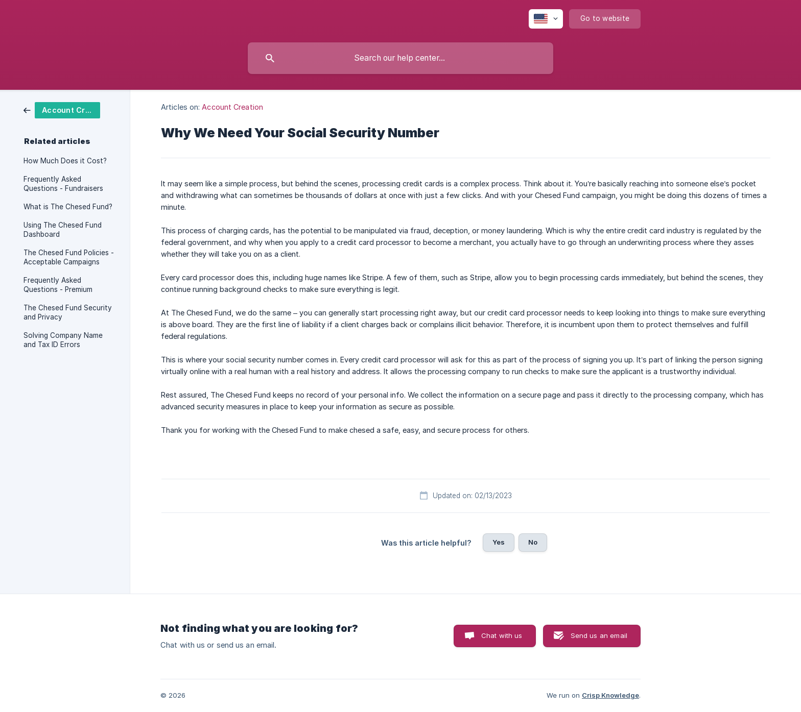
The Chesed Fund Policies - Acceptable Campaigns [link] (68, 257)
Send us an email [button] (599, 635)
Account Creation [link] (232, 107)
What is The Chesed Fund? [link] (67, 207)
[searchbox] (400, 58)
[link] (61, 109)
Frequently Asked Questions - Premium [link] (57, 284)
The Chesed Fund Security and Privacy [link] (67, 312)
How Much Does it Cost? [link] (65, 161)
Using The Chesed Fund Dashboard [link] (62, 229)
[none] (546, 19)
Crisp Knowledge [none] (610, 695)
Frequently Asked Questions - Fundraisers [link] (63, 183)
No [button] (532, 542)
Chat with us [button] (502, 635)
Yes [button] (498, 542)
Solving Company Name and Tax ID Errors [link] (63, 340)
